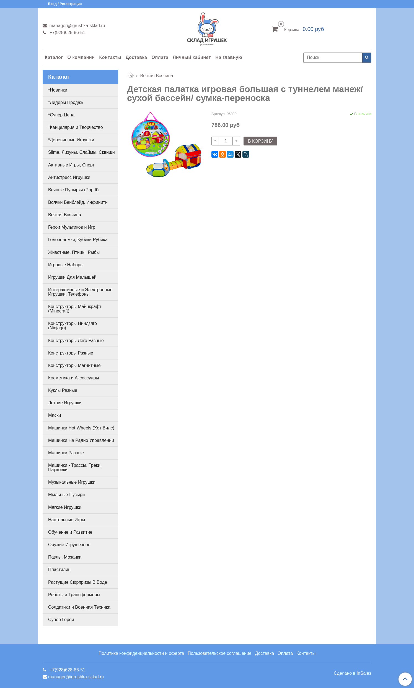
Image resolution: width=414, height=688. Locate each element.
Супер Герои (61, 619)
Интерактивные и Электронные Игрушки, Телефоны (80, 291)
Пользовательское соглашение (219, 653)
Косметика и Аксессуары (73, 378)
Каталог (54, 57)
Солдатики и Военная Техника (79, 607)
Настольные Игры (66, 519)
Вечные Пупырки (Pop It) (73, 189)
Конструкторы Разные (70, 353)
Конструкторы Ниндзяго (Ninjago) (72, 325)
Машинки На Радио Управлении (81, 440)
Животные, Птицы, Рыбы (74, 252)
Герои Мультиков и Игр (71, 227)
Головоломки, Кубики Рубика (78, 239)
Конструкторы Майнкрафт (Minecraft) (74, 308)
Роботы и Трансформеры (74, 594)
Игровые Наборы (65, 264)
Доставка (136, 57)
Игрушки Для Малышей (72, 277)
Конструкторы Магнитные (74, 365)
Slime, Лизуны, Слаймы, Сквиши (81, 152)
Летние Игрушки (64, 402)
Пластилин (59, 569)
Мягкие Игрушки (64, 507)
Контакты (110, 57)
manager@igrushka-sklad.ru (76, 25)
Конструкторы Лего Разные (76, 340)
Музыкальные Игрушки (71, 482)
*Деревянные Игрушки (71, 139)
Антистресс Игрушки (69, 177)
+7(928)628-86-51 (66, 32)
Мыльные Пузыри (66, 494)
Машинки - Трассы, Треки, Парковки (75, 467)
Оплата (159, 57)
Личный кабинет (192, 57)
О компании (81, 57)
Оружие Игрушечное (69, 544)
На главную (228, 57)
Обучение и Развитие (70, 532)
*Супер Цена (61, 115)
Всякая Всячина (156, 75)
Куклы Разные (62, 390)
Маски (54, 415)
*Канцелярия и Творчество (75, 127)
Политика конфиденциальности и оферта (141, 653)
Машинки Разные (66, 452)
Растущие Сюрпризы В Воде (77, 582)
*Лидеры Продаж (65, 102)
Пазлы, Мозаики (64, 557)
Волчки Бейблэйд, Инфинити (78, 202)
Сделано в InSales (352, 673)
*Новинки (57, 90)
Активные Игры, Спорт (71, 165)
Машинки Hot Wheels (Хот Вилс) (81, 428)
